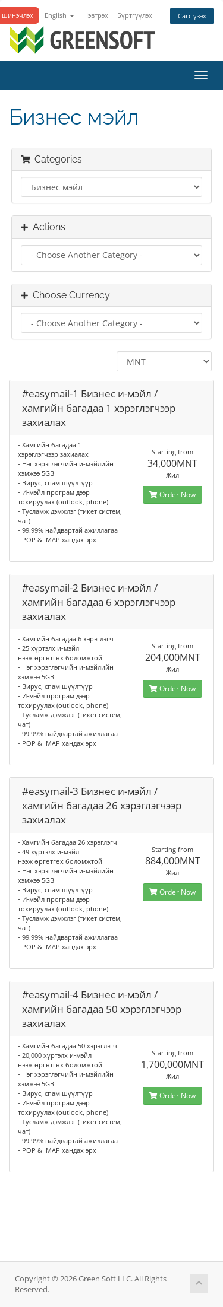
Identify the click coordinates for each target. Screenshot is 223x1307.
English (59, 15)
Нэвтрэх (95, 15)
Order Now (172, 494)
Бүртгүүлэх (134, 15)
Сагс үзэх (192, 15)
